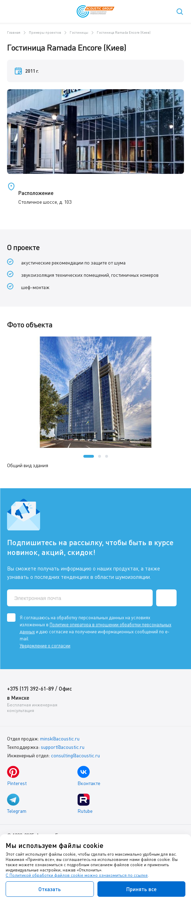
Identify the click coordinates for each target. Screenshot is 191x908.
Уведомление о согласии (45, 645)
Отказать (49, 889)
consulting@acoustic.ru (75, 755)
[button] (88, 456)
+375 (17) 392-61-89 (30, 688)
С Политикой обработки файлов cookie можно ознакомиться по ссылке (77, 875)
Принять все (141, 889)
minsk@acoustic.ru (59, 739)
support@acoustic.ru (62, 747)
